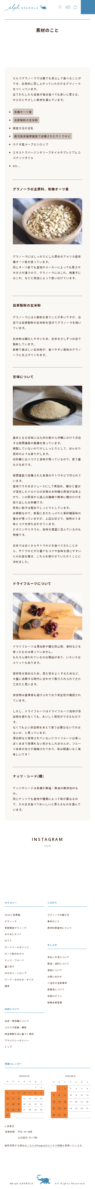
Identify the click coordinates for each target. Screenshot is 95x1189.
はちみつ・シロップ (16, 973)
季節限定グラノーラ (16, 927)
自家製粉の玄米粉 (26, 120)
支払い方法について (58, 957)
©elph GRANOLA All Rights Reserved (47, 1183)
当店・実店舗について (17, 1020)
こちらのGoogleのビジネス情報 (44, 1145)
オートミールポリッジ (17, 947)
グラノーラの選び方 (58, 914)
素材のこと (54, 921)
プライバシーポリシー (17, 1040)
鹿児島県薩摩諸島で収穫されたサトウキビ (42, 136)
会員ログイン (55, 996)
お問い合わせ (55, 976)
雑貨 (7, 986)
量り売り (9, 966)
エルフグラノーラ (25, 8)
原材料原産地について (60, 927)
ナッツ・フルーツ (14, 960)
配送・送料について (58, 963)
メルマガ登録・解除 (16, 1027)
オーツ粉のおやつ (14, 953)
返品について (55, 970)
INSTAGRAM (47, 839)
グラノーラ (11, 921)
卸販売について (56, 989)
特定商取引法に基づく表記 (19, 1033)
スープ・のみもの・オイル (19, 979)
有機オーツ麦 (23, 112)
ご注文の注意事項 (57, 982)
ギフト (8, 940)
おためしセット (13, 934)
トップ (8, 1046)
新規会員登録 (55, 1002)
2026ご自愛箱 (12, 914)
